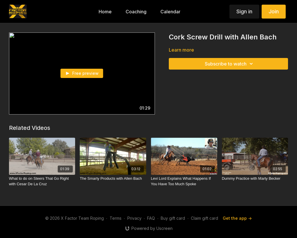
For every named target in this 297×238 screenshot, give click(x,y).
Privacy (134, 218)
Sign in (244, 11)
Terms (116, 218)
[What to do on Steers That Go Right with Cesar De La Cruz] (42, 181)
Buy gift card (173, 218)
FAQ (151, 218)
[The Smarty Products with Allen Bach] (113, 178)
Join (274, 11)
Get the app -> (237, 218)
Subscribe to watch (230, 63)
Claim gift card (204, 218)
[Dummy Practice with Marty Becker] (255, 178)
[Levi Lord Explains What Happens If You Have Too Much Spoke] (184, 181)
